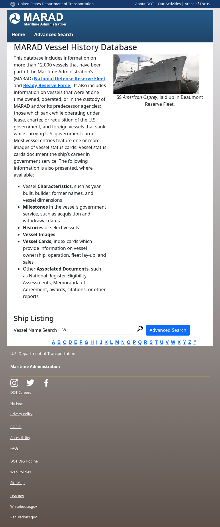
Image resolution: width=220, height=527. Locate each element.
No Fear (16, 403)
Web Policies (20, 472)
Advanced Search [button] (53, 34)
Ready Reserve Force (47, 85)
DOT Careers (20, 392)
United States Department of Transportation (56, 3)
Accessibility (20, 437)
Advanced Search (168, 330)
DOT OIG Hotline (24, 461)
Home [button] (18, 34)
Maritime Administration (35, 366)
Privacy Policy (21, 414)
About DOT (144, 3)
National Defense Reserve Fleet (69, 78)
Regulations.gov (23, 517)
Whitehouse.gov (23, 506)
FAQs (14, 448)
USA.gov (17, 495)
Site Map (17, 482)
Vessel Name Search (35, 330)
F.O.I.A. (15, 426)
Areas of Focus (197, 3)
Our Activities (169, 3)
